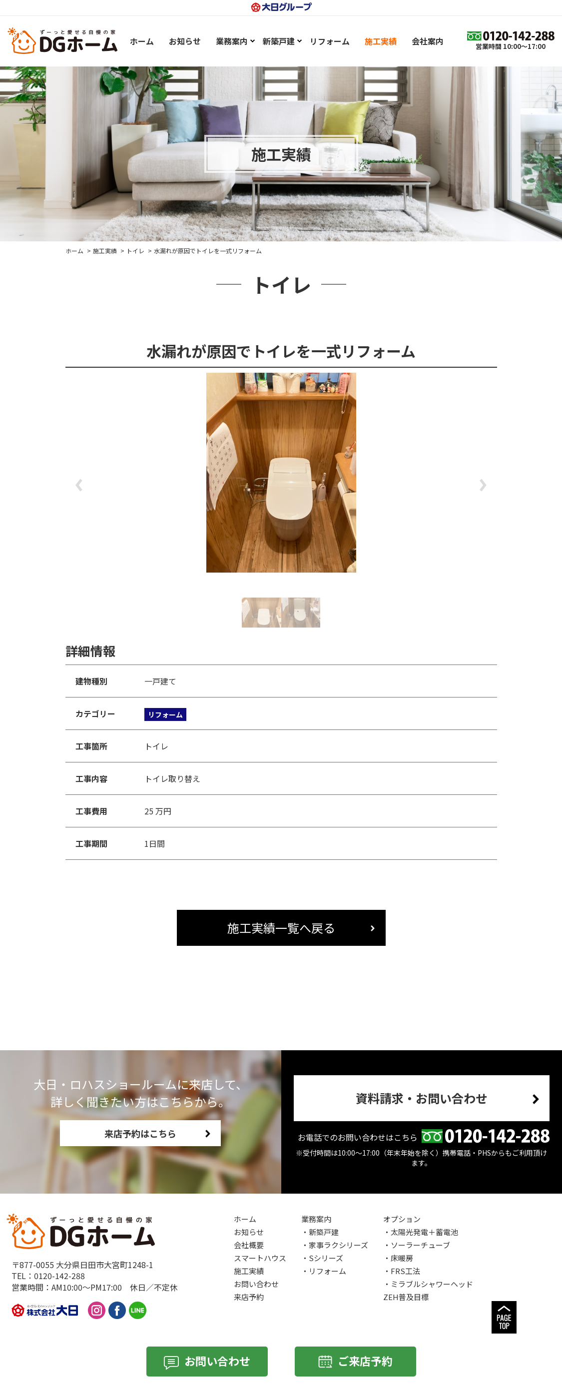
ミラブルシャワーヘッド (432, 1284)
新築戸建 (324, 1232)
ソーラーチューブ (420, 1245)
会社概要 (249, 1245)
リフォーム (327, 1271)
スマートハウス (260, 1258)
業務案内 (316, 1219)
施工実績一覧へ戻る (281, 927)
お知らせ (249, 1232)
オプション (402, 1219)
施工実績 (105, 250)
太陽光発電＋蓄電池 (424, 1232)
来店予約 (249, 1297)
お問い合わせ (256, 1284)
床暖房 (402, 1258)
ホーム (74, 250)
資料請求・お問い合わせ (422, 1098)
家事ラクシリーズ (338, 1245)
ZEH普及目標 (406, 1297)
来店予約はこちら (140, 1133)
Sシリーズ (326, 1258)
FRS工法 (405, 1271)
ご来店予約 (365, 1361)
